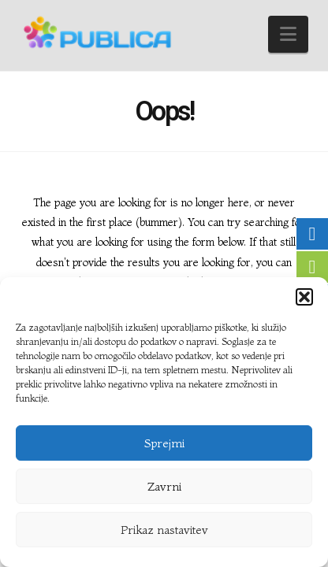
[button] (304, 297)
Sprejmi (164, 442)
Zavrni (164, 486)
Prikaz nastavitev (164, 529)
